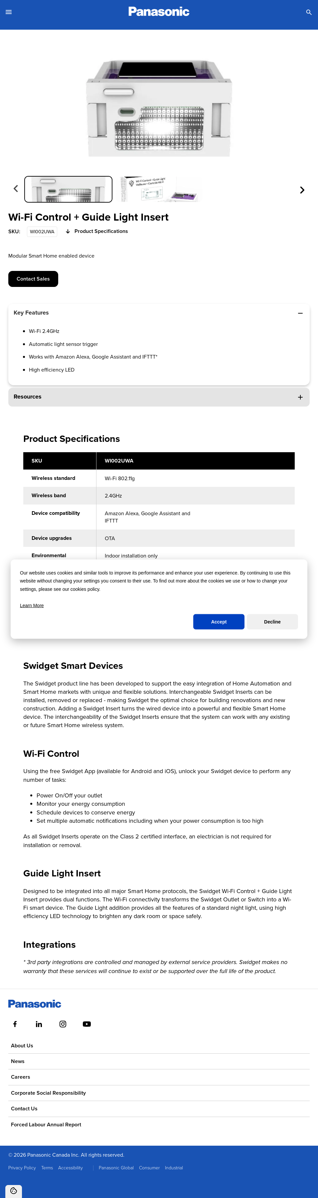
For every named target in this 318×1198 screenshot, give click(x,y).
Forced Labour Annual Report (46, 1124)
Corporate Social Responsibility (48, 1093)
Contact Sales (33, 279)
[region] (159, 544)
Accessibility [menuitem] (70, 1167)
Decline (272, 621)
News (18, 1061)
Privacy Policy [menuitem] (22, 1167)
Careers (20, 1077)
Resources (159, 396)
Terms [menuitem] (47, 1167)
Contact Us (24, 1108)
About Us (22, 1045)
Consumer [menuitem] (149, 1167)
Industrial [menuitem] (174, 1167)
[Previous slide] (16, 189)
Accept (219, 621)
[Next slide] (302, 189)
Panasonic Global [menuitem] (116, 1167)
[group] (68, 189)
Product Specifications (96, 232)
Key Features (159, 312)
